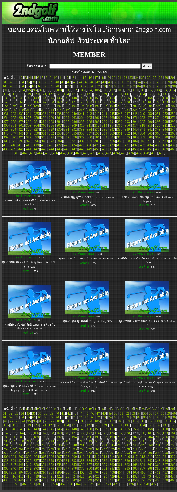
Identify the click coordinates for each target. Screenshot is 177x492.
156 (135, 98)
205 (157, 106)
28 (160, 77)
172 (81, 102)
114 (164, 90)
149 (81, 98)
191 (51, 106)
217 (74, 110)
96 (35, 90)
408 (127, 141)
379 (81, 137)
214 (51, 110)
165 (28, 102)
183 (165, 102)
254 (6, 117)
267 (104, 117)
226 (142, 110)
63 (16, 86)
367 (165, 133)
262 (66, 117)
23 (131, 77)
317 (135, 125)
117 (13, 94)
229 (165, 110)
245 (112, 114)
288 (89, 121)
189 (36, 106)
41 (63, 82)
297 (157, 121)
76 (92, 86)
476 (131, 153)
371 (21, 137)
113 (157, 90)
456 (142, 149)
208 (6, 110)
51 (121, 82)
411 (150, 141)
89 (168, 86)
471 (93, 153)
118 (20, 94)
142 (28, 98)
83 (133, 86)
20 (113, 77)
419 (36, 145)
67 (39, 86)
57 (156, 82)
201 (127, 106)
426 (89, 145)
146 (59, 98)
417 (21, 145)
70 (57, 86)
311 (89, 125)
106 (104, 90)
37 (39, 82)
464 (40, 153)
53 (133, 82)
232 (13, 114)
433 (142, 145)
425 (81, 145)
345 (172, 129)
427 (97, 145)
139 (6, 98)
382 (104, 137)
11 (61, 77)
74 (80, 86)
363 (135, 133)
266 (97, 117)
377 (66, 137)
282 (43, 121)
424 (74, 145)
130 (112, 94)
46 (92, 82)
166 (36, 102)
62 (10, 86)
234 (28, 114)
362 (127, 133)
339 (127, 129)
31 (4, 82)
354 (66, 133)
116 (6, 94)
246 (119, 114)
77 (98, 86)
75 (86, 86)
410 (142, 141)
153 (112, 98)
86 (150, 86)
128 (96, 94)
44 (80, 82)
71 (63, 86)
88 (162, 86)
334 (89, 129)
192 (59, 106)
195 (81, 106)
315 (119, 125)
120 (36, 94)
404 (97, 141)
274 (157, 117)
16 (90, 77)
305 (43, 125)
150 (89, 98)
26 (148, 77)
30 (172, 77)
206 (165, 106)
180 (142, 102)
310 (82, 125)
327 (36, 129)
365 (150, 133)
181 (150, 102)
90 (174, 86)
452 (112, 149)
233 (21, 114)
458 (157, 149)
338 (119, 129)
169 (59, 102)
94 (23, 90)
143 (36, 98)
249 (142, 114)
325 (21, 129)
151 (97, 98)
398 (51, 141)
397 (43, 141)
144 (43, 98)
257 (28, 117)
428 (104, 145)
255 (13, 117)
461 (17, 153)
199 (112, 106)
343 (157, 129)
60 (174, 82)
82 (127, 86)
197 (97, 106)
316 (127, 125)
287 (81, 121)
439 (13, 149)
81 (121, 86)
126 (81, 94)
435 (157, 145)
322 (172, 125)
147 (66, 98)
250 (150, 114)
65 (28, 86)
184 (172, 102)
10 (55, 77)
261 (59, 117)
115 (172, 90)
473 (108, 153)
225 (135, 110)
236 (43, 114)
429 (112, 145)
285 (66, 121)
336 (104, 129)
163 (13, 102)
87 (156, 86)
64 (22, 86)
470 (85, 153)
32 (10, 82)
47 (98, 82)
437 (172, 145)
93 (17, 90)
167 (43, 102)
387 (142, 137)
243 (97, 114)
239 (66, 114)
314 (112, 125)
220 (96, 110)
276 (172, 117)
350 (36, 133)
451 (104, 149)
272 (142, 117)
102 (74, 90)
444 (51, 149)
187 (21, 106)
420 (43, 145)
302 (21, 125)
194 (74, 106)
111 (142, 90)
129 (104, 94)
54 (139, 82)
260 (51, 117)
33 (16, 82)
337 (112, 129)
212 (36, 110)
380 (89, 137)
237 (51, 114)
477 (138, 153)
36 (34, 82)
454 (127, 149)
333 (81, 129)
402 (82, 141)
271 (135, 117)
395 (28, 141)
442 (36, 149)
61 (4, 86)
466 (55, 153)
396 (36, 141)
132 (127, 94)
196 (89, 106)
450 (97, 149)
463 (32, 153)
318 (142, 125)
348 (21, 133)
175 (104, 102)
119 (28, 94)
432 (135, 145)
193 (66, 106)
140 (13, 98)
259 (43, 117)
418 (28, 145)
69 (51, 86)
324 (13, 129)
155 (127, 98)
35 (28, 82)
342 (150, 129)
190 (43, 106)
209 (13, 110)
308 (66, 125)
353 (59, 133)
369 (6, 137)
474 (116, 153)
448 (81, 149)
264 (81, 117)
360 (112, 133)
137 (165, 94)
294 (135, 121)
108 (119, 90)
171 (74, 102)
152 (104, 98)
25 (143, 77)
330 (59, 129)
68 (45, 86)
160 (165, 98)
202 (135, 106)
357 (89, 133)
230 (172, 110)
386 (135, 137)
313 (104, 125)
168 (51, 102)
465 (47, 153)
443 (43, 149)
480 (161, 153)
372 (28, 137)
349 (28, 133)
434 (150, 145)
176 (112, 102)
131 (119, 94)
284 (59, 121)
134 (142, 94)
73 (74, 86)
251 (157, 114)
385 (127, 137)
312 (96, 125)
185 (6, 106)
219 (89, 110)
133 (134, 94)
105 (97, 90)
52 (127, 82)
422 (59, 145)
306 (51, 125)
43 (74, 82)
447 (74, 149)
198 (104, 106)
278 (13, 121)
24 (137, 77)
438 (6, 149)
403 (89, 141)
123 (58, 94)
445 (59, 149)
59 (168, 82)
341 (142, 129)
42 (69, 82)
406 (112, 141)
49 (110, 82)
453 (119, 149)
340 (135, 129)
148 (74, 98)
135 (149, 94)
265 (89, 117)
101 (66, 90)
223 (119, 110)
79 (110, 86)
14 (78, 77)
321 (165, 125)
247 (127, 114)
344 (165, 129)
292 (119, 121)
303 (28, 125)
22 (125, 77)
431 (127, 145)
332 (74, 129)
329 (51, 129)
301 (13, 125)
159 (157, 98)
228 (157, 110)
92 (11, 90)
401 (74, 141)
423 (66, 145)
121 (43, 94)
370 (13, 137)
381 (97, 137)
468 (70, 153)
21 (119, 77)
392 (6, 141)
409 (135, 141)
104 (89, 90)
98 (46, 90)
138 (172, 94)
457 (150, 149)
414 (172, 141)
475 (123, 153)
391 (172, 137)
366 (157, 133)
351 (43, 133)
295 (142, 121)
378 (74, 137)
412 (157, 141)
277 (6, 121)
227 (150, 110)
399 (59, 141)
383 (112, 137)
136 (157, 94)
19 (108, 77)
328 (43, 129)
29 (166, 77)
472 (100, 153)
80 (115, 86)
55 (145, 82)
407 (119, 141)
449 (89, 149)
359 (104, 133)
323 (6, 129)
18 (102, 77)
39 (51, 82)
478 (146, 153)
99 (52, 90)
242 (89, 114)
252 (165, 114)
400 (66, 141)
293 (127, 121)
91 (5, 90)
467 (62, 153)
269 (119, 117)
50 (115, 82)
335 (97, 129)
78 (104, 86)
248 (135, 114)
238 (59, 114)
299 (172, 121)
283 (51, 121)
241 (81, 114)
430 (119, 145)
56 (150, 82)
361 (119, 133)
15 (84, 77)
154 (119, 98)
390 (165, 137)
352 (51, 133)
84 (139, 86)
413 (165, 141)
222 (112, 110)
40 (57, 82)
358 (97, 133)
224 (127, 110)
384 (119, 137)
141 (21, 98)
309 (74, 125)
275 (165, 117)
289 (97, 121)
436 (165, 145)
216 (66, 110)
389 (157, 137)
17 (96, 77)
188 (28, 106)
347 (13, 133)
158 (150, 98)
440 (21, 149)
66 (34, 86)
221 (104, 110)
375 (51, 137)
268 (112, 117)
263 (74, 117)
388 (150, 137)
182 (157, 102)
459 (165, 149)
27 (154, 77)
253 (172, 114)
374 (43, 137)
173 (89, 102)
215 (59, 110)
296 (150, 121)
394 (21, 141)
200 (119, 106)
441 (28, 149)
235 (36, 114)
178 (127, 102)
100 (59, 90)
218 (81, 110)
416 (13, 145)
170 (66, 102)
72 (69, 86)
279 (21, 121)
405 (104, 141)
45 (86, 82)
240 (74, 114)
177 (119, 102)
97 (40, 90)
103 (82, 90)
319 (150, 125)
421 (51, 145)
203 (142, 106)
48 (104, 82)
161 (172, 98)
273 (150, 117)
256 (21, 117)
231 (6, 114)
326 (28, 129)
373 (36, 137)
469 (78, 153)
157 (142, 98)
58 (162, 82)
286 (74, 121)
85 (145, 86)
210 (21, 110)
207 (172, 106)
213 (43, 110)
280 (28, 121)
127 (89, 94)
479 (154, 153)
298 (165, 121)
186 (13, 106)
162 (6, 102)
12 (67, 77)
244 (104, 114)
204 (150, 106)
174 (97, 102)
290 (104, 121)
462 (24, 153)
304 (36, 125)
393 (13, 141)
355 (74, 133)
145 (51, 98)
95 (29, 90)
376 (59, 137)
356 (81, 133)
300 (6, 125)
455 (135, 149)
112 (149, 90)
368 (172, 133)
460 (172, 149)
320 (157, 125)
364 (142, 133)
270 (127, 117)
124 (66, 94)
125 (74, 94)
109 (127, 90)
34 (22, 82)
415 (6, 145)
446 (66, 149)
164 (21, 102)
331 (66, 129)
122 (51, 94)
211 (28, 110)
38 (45, 82)
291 (112, 121)
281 (36, 121)
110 (135, 90)
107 (112, 90)
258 (36, 117)
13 (72, 77)
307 (59, 125)
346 (6, 133)
